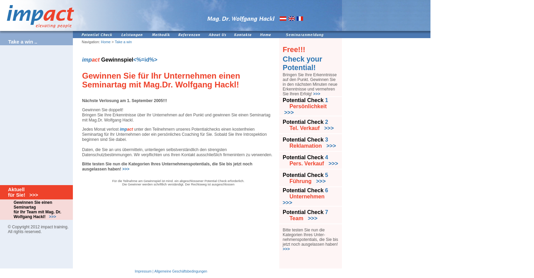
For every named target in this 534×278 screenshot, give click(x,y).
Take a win (123, 42)
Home (105, 42)
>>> (125, 169)
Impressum (143, 271)
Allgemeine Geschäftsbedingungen (180, 271)
